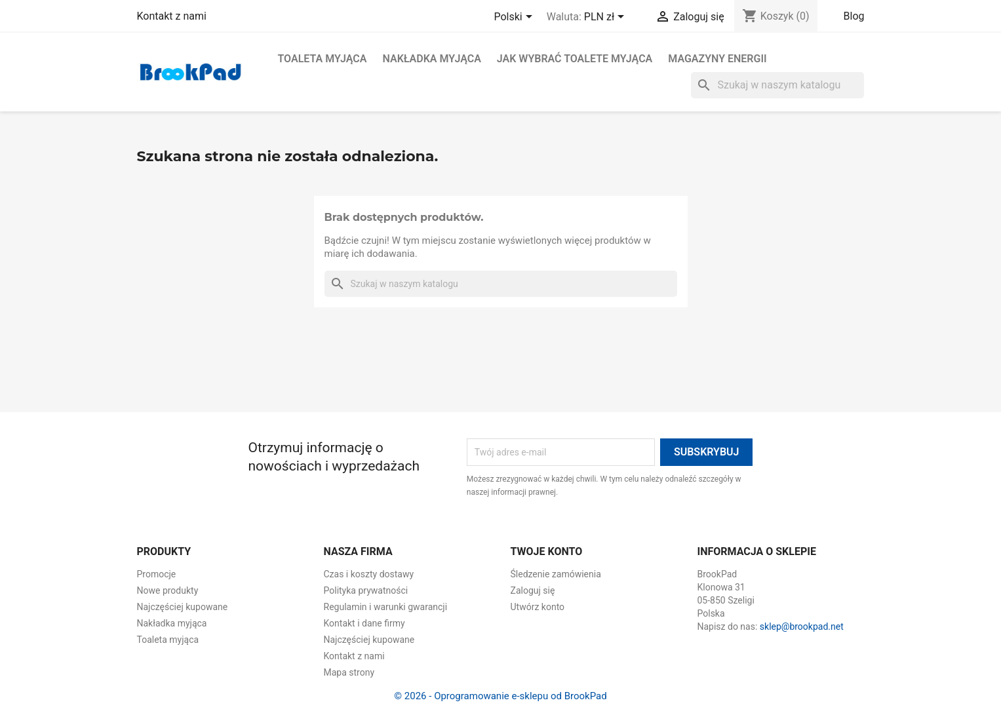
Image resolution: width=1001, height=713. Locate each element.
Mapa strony (349, 672)
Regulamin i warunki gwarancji (386, 607)
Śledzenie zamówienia (556, 574)
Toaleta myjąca (322, 58)
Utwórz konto (538, 607)
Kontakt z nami (171, 16)
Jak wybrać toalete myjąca (574, 58)
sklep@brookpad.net (802, 626)
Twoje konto (547, 551)
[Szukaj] (777, 85)
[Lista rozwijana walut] (606, 18)
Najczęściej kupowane (182, 607)
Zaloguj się (533, 590)
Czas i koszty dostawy (369, 574)
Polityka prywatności (366, 590)
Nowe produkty (168, 590)
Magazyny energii (717, 58)
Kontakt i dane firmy (364, 623)
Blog (854, 16)
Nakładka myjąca (431, 58)
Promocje (156, 574)
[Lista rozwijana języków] (515, 18)
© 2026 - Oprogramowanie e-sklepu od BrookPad (500, 696)
